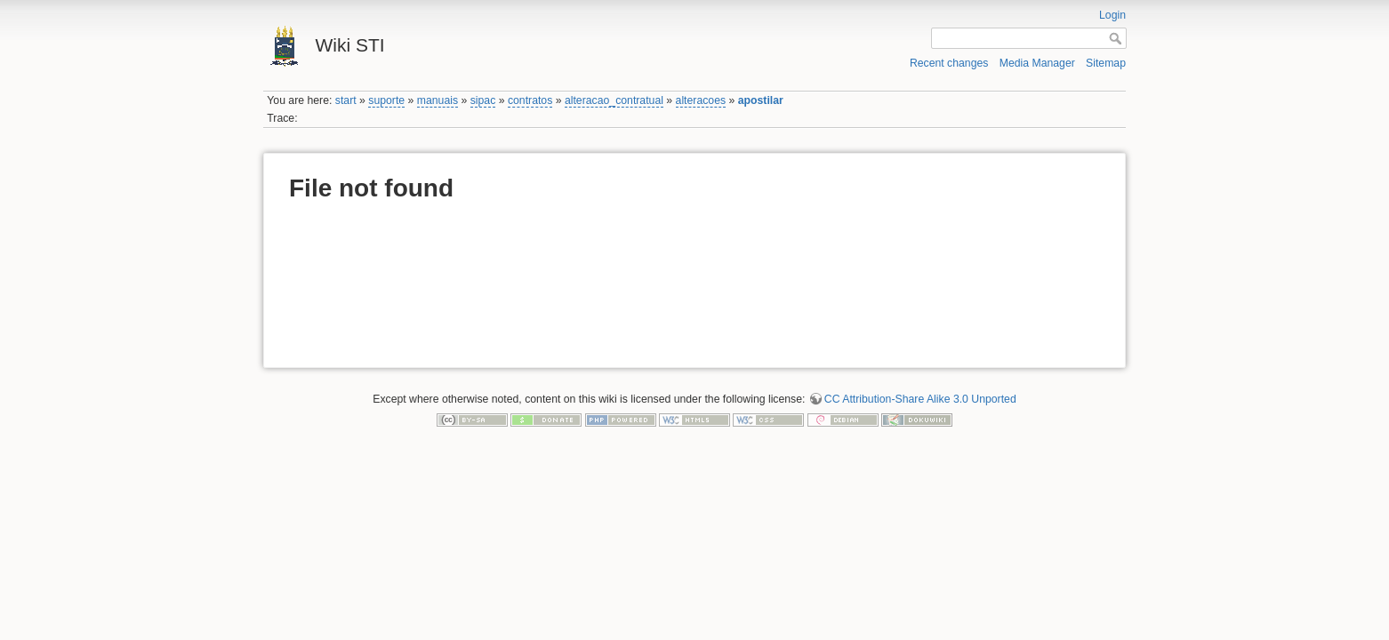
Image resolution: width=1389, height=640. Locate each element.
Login (1112, 15)
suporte (386, 100)
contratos (530, 100)
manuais (437, 100)
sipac (483, 100)
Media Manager (1037, 63)
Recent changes (949, 63)
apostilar (760, 100)
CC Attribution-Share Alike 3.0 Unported (920, 399)
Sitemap (1106, 63)
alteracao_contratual (614, 100)
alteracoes (701, 100)
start (346, 100)
